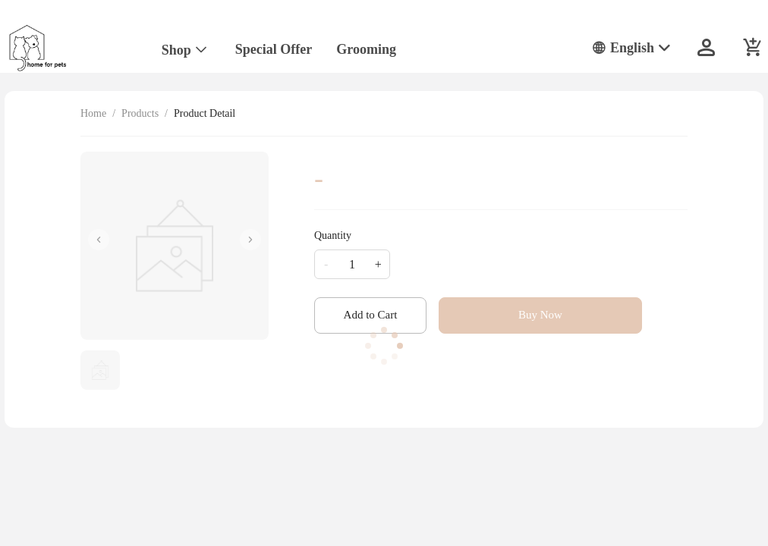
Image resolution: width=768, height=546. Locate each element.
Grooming (366, 49)
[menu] (356, 48)
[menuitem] (185, 50)
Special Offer (273, 49)
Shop (176, 50)
